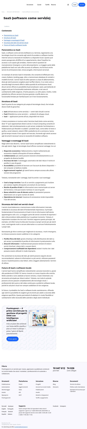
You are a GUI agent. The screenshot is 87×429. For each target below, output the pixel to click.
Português (10, 409)
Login (74, 4)
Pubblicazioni (40, 389)
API (20, 392)
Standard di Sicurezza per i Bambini (77, 390)
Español (4, 414)
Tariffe (47, 5)
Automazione (6, 387)
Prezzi (20, 384)
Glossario (55, 387)
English (4, 409)
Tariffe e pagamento (42, 398)
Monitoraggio (6, 389)
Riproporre (5, 395)
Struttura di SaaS (10, 38)
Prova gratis (12, 339)
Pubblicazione (6, 384)
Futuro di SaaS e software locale (15, 45)
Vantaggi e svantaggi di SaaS (14, 40)
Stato (20, 389)
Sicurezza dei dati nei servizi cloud (16, 43)
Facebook (55, 406)
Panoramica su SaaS (11, 35)
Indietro (5, 26)
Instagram (63, 406)
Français (4, 411)
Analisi (4, 392)
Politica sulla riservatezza (77, 387)
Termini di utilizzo (75, 384)
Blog (54, 384)
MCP (20, 395)
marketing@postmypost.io (21, 427)
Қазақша (10, 406)
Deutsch (10, 411)
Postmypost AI (6, 398)
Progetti (38, 384)
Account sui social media (43, 387)
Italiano (10, 414)
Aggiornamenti (23, 387)
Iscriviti (82, 4)
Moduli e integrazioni (42, 395)
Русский (4, 406)
